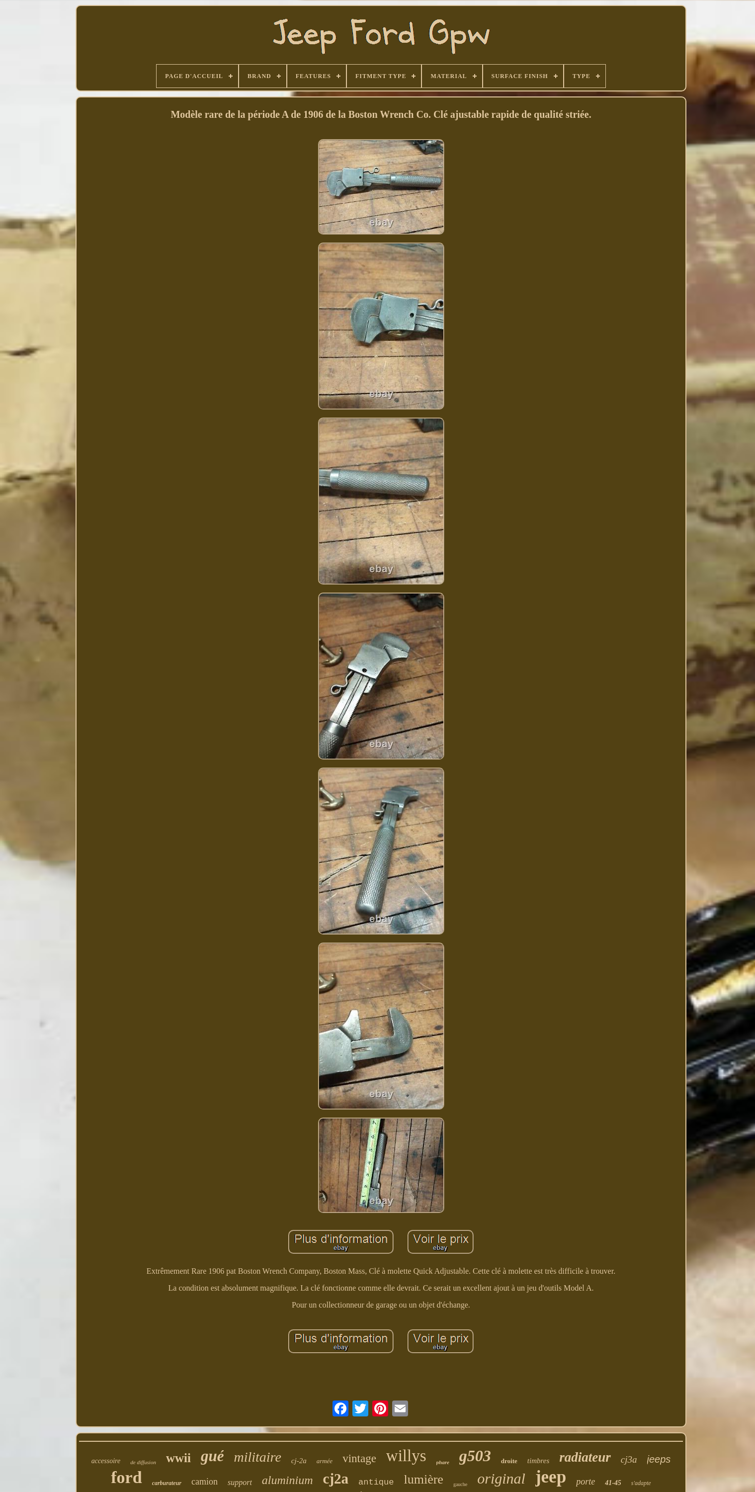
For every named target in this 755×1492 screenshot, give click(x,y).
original (501, 1478)
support (240, 1482)
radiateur (585, 1457)
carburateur (166, 1483)
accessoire (106, 1461)
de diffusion (143, 1462)
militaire (257, 1457)
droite (509, 1461)
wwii (178, 1458)
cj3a (629, 1459)
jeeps (659, 1459)
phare (442, 1462)
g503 (475, 1456)
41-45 (613, 1483)
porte (585, 1482)
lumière (423, 1479)
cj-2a (299, 1461)
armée (325, 1461)
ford (126, 1477)
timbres (538, 1461)
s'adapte (641, 1483)
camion (204, 1482)
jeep (550, 1477)
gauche (460, 1484)
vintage (359, 1458)
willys (406, 1456)
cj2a (336, 1479)
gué (212, 1456)
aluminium (287, 1480)
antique (376, 1482)
